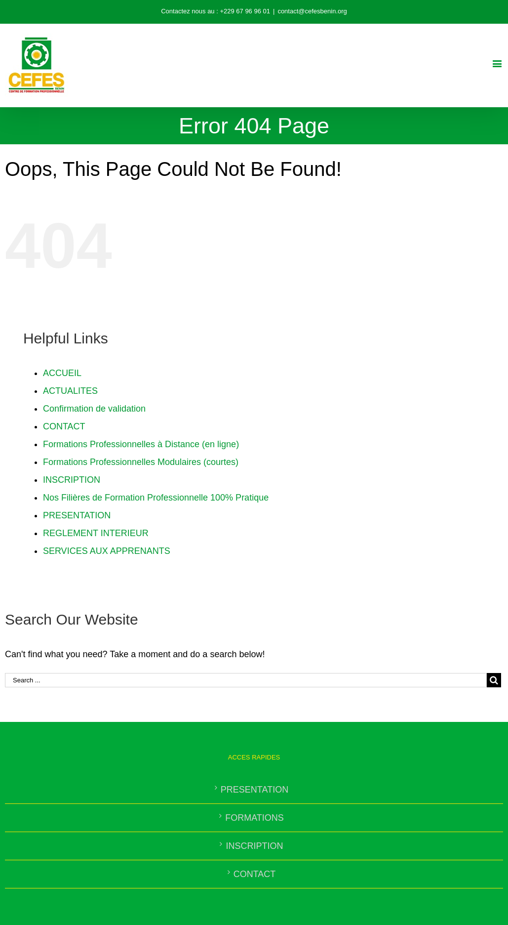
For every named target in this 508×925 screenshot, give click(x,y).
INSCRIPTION (71, 480)
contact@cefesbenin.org (312, 11)
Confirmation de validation (94, 409)
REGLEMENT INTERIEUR (96, 533)
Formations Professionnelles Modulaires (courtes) (140, 462)
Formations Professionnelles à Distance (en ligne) (141, 444)
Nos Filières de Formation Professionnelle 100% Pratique (156, 498)
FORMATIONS (254, 818)
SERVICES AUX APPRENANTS (106, 551)
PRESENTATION (77, 515)
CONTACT (64, 426)
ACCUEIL (62, 373)
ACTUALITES (70, 391)
